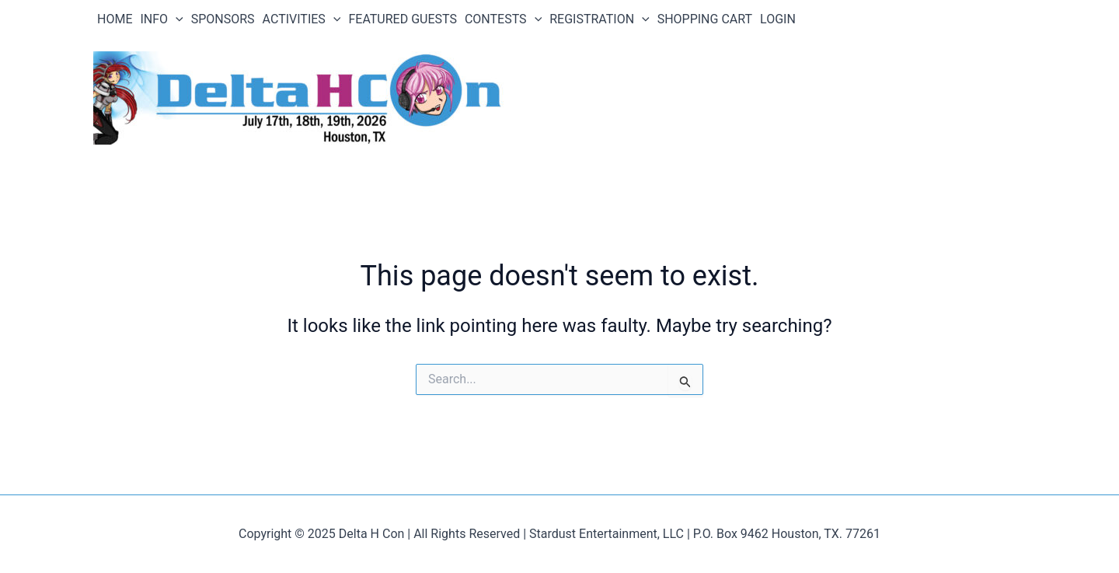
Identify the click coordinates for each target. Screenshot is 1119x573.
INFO (161, 19)
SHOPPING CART (704, 19)
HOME (114, 19)
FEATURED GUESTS (402, 19)
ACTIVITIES (302, 19)
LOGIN (778, 19)
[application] (175, 19)
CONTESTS (503, 19)
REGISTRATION (599, 19)
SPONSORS (223, 19)
